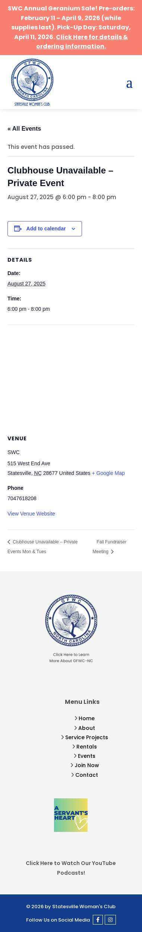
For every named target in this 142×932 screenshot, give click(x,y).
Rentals (86, 746)
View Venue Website (31, 514)
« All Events (24, 128)
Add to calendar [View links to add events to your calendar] (46, 229)
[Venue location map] (71, 379)
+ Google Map (108, 473)
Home (87, 718)
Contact (86, 775)
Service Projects (86, 737)
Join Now (87, 765)
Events (86, 756)
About (86, 728)
